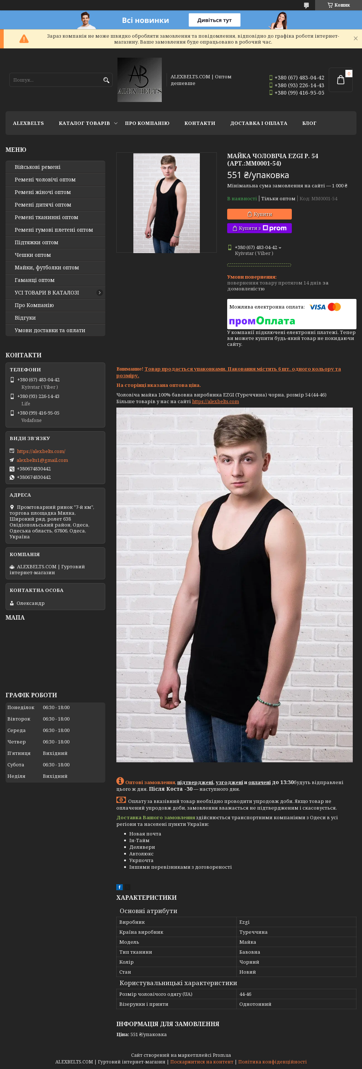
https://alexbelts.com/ (41, 451)
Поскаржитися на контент (201, 1062)
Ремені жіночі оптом (43, 192)
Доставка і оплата (258, 123)
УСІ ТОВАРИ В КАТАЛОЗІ (47, 292)
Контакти (199, 123)
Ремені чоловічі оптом (45, 179)
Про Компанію (147, 123)
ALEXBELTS (28, 123)
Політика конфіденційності (272, 1062)
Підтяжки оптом (36, 242)
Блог (309, 123)
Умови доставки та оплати (50, 330)
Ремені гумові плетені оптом (54, 230)
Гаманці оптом (35, 280)
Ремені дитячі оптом (43, 204)
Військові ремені (38, 167)
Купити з (263, 228)
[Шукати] (106, 80)
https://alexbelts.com (215, 401)
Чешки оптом (33, 255)
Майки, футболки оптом (47, 267)
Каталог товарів (84, 123)
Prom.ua (222, 1055)
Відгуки (25, 317)
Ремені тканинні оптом (46, 217)
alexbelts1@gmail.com (42, 460)
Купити (263, 214)
